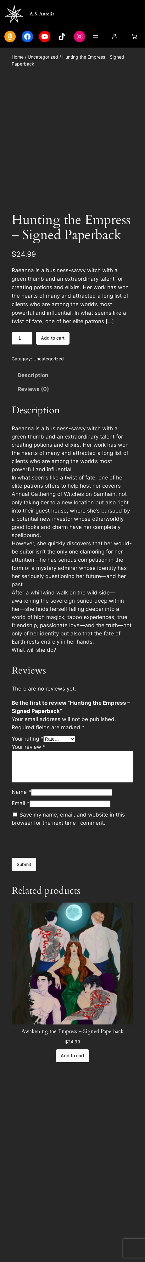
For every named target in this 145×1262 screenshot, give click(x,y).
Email (21, 865)
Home (18, 57)
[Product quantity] (22, 399)
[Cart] (134, 36)
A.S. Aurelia (42, 14)
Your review (29, 808)
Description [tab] (33, 436)
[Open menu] (95, 36)
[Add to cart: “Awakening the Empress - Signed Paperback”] (72, 1117)
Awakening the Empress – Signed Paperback (72, 1093)
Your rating (27, 800)
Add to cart (52, 399)
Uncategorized (43, 57)
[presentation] (59, 904)
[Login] (114, 36)
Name (21, 853)
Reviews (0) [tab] (33, 450)
